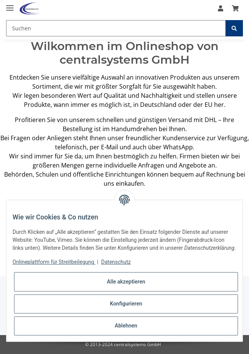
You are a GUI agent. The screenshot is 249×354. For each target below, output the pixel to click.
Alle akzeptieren (126, 282)
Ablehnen (126, 326)
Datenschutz (116, 262)
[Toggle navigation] (10, 4)
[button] (220, 8)
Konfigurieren (126, 304)
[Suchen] (116, 28)
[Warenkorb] (235, 8)
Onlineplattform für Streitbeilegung (54, 262)
